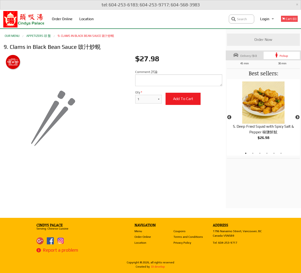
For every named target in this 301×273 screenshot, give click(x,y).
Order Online (62, 19)
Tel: (225, 242)
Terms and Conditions (188, 236)
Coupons (180, 231)
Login (264, 19)
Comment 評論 (178, 78)
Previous (229, 117)
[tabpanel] (263, 114)
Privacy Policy (182, 242)
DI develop (158, 266)
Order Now (263, 39)
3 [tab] (259, 153)
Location (86, 19)
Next (297, 117)
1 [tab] (245, 153)
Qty (148, 97)
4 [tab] (267, 153)
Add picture (13, 62)
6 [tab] (281, 153)
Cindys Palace (49, 225)
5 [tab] (274, 153)
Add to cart (183, 98)
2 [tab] (252, 153)
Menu (138, 231)
